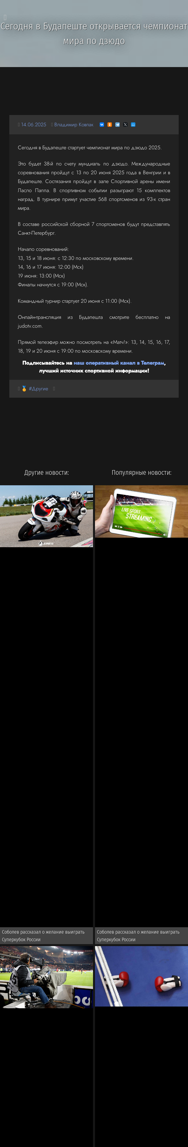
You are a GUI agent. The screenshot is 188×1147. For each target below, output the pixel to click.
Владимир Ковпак (74, 124)
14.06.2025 (34, 124)
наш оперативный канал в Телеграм (119, 363)
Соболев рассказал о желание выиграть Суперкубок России (43, 936)
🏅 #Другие (35, 389)
